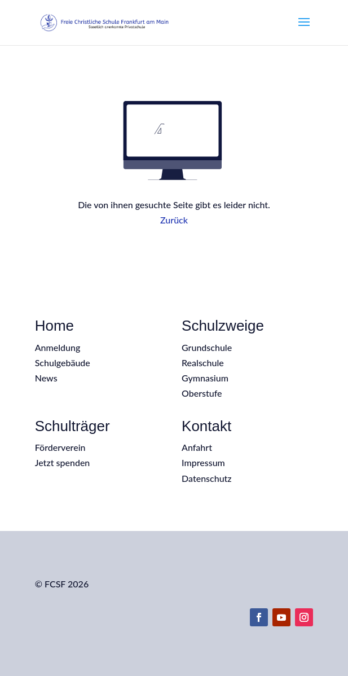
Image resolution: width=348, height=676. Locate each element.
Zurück (174, 219)
